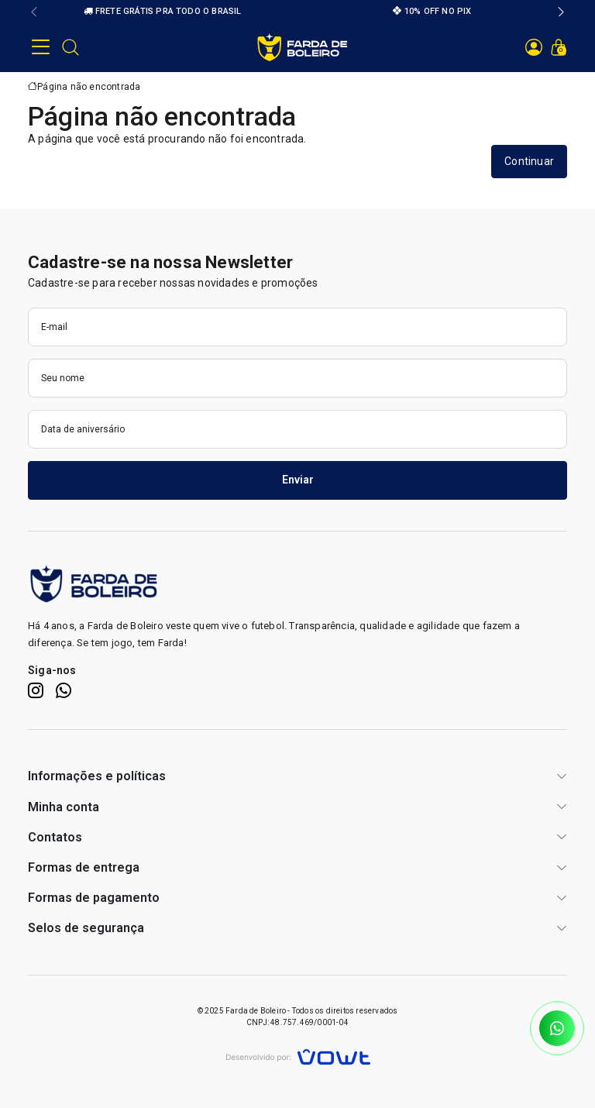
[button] (34, 11)
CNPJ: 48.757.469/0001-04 (297, 1022)
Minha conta (63, 807)
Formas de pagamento (94, 897)
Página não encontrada (88, 86)
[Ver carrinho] (558, 47)
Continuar (529, 161)
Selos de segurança (86, 927)
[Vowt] (297, 1055)
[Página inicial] (302, 46)
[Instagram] (35, 690)
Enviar (298, 479)
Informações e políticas (97, 776)
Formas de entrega (83, 867)
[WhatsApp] (63, 690)
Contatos (55, 837)
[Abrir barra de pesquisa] (70, 47)
